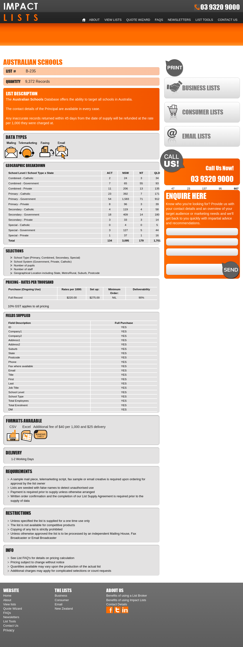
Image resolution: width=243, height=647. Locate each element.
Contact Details (116, 604)
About (94, 20)
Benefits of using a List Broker (126, 595)
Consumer (62, 600)
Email (58, 604)
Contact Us (228, 20)
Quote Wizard (138, 20)
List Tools (204, 20)
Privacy (8, 630)
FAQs (159, 20)
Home (84, 20)
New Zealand (64, 608)
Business (61, 595)
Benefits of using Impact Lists (126, 600)
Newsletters (179, 20)
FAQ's (26, 558)
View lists (113, 20)
